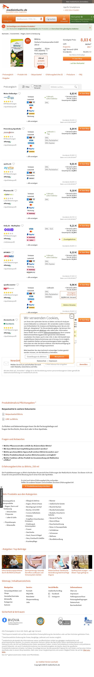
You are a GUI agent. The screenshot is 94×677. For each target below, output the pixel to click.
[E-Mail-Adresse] (59, 364)
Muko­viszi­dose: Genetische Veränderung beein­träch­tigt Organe (58, 572)
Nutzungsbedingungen (78, 599)
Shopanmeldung (32, 599)
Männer (52, 501)
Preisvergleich (8, 74)
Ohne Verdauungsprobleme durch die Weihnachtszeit (12, 571)
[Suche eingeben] (27, 19)
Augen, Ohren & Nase (34, 504)
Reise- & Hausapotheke (58, 527)
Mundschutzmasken (56, 510)
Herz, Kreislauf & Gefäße (35, 538)
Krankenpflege (31, 541)
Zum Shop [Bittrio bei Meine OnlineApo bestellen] (83, 93)
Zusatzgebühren (70, 239)
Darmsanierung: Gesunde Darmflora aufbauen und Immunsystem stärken (34, 572)
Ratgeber (6, 78)
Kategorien (8, 19)
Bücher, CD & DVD (32, 510)
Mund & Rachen (55, 507)
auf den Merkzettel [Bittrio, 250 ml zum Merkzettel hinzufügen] (77, 63)
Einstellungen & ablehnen (37, 356)
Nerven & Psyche (55, 518)
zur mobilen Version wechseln (47, 662)
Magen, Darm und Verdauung (11, 507)
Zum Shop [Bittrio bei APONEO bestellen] (83, 252)
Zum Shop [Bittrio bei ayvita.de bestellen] (83, 164)
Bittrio (37, 39)
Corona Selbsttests (33, 513)
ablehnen (42, 330)
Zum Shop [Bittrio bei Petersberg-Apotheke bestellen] (83, 129)
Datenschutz (41, 361)
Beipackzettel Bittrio (14, 414)
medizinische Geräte (57, 504)
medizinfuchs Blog (55, 591)
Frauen (28, 529)
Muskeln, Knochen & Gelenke (56, 514)
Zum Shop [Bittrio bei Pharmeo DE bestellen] (83, 191)
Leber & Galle (11, 517)
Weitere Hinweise (69, 305)
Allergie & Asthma (32, 501)
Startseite (5, 34)
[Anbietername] (61, 87)
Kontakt (29, 591)
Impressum (53, 361)
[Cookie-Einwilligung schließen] (71, 316)
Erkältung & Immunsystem (30, 525)
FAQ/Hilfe (29, 593)
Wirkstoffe (8, 599)
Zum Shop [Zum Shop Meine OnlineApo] (72, 59)
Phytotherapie (10, 522)
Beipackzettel (36, 74)
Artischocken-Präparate (11, 512)
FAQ (80, 74)
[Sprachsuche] (41, 19)
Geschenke (30, 532)
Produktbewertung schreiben (37, 486)
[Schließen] (90, 27)
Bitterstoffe (11, 525)
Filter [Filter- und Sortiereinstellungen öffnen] (25, 87)
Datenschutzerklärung (52, 332)
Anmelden (64, 19)
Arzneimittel (14, 34)
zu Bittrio (11, 419)
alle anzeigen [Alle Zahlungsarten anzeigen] (32, 121)
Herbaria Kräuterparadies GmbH (46, 42)
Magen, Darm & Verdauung (30, 34)
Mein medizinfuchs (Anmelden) (77, 2)
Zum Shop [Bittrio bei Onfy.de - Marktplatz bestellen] (83, 226)
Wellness (52, 536)
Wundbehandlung (56, 539)
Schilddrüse (53, 530)
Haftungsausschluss (77, 596)
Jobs (28, 602)
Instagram (54, 596)
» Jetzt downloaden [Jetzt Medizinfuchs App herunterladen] (71, 10)
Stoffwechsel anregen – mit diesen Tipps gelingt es (81, 571)
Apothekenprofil (10, 106)
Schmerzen (53, 533)
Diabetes (29, 516)
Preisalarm (71, 74)
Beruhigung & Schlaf (34, 507)
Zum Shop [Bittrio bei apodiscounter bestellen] (83, 285)
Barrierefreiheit (76, 605)
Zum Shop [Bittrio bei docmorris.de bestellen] (83, 320)
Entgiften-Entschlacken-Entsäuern (34, 520)
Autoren (7, 605)
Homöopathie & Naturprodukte (8, 502)
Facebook (53, 593)
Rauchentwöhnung (56, 524)
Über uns (73, 591)
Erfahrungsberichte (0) (54, 74)
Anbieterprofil (9, 242)
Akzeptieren (59, 356)
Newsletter (30, 596)
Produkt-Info (22, 74)
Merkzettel (75, 16)
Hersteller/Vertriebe (11, 596)
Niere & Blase (54, 521)
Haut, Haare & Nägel (34, 535)
